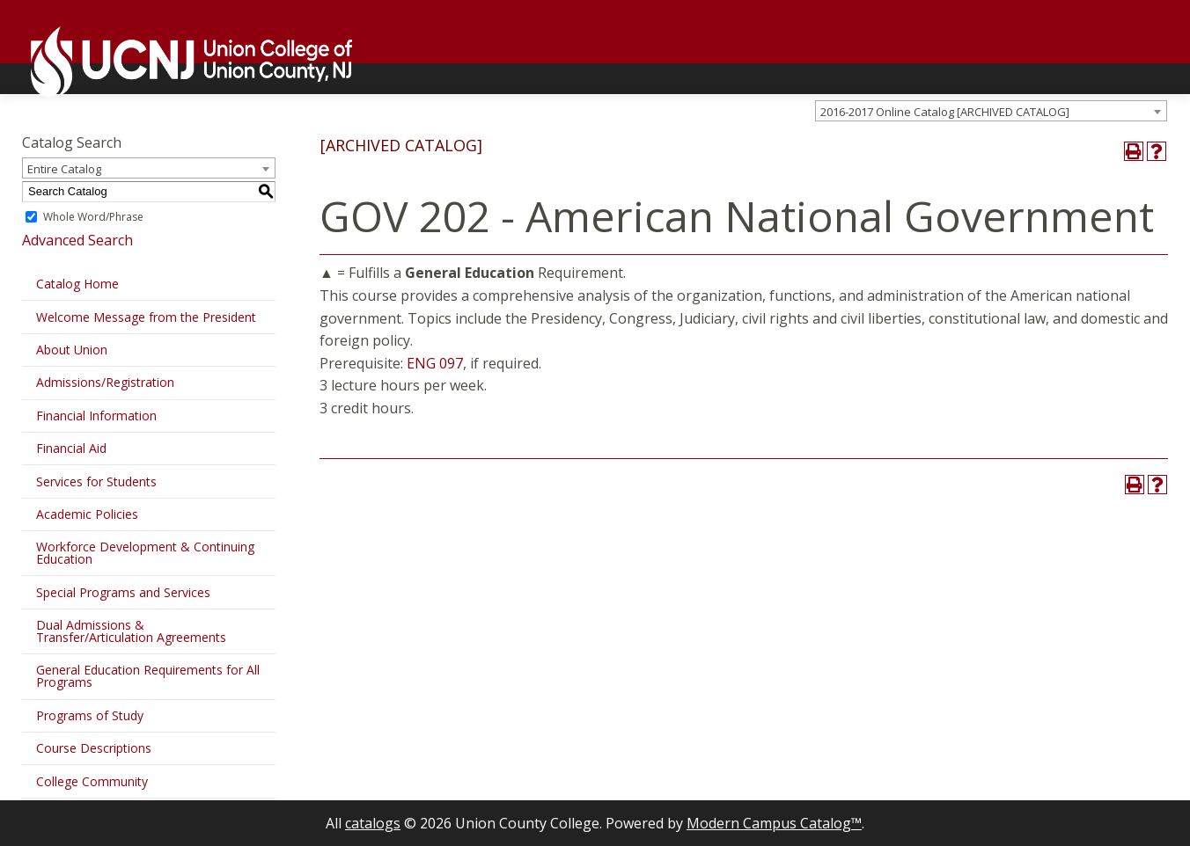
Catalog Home (77, 283)
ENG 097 (435, 363)
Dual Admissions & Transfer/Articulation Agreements (131, 630)
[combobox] (991, 110)
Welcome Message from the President (146, 317)
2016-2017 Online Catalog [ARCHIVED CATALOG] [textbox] (944, 112)
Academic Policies (87, 514)
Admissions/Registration (105, 382)
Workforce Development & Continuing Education (145, 552)
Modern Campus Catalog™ (774, 823)
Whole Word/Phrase (93, 216)
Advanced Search (77, 240)
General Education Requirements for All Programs (148, 675)
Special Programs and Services (123, 592)
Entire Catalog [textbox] (64, 169)
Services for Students (96, 481)
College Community (92, 781)
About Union (71, 349)
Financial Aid (71, 448)
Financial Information (96, 415)
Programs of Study (89, 715)
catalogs (372, 823)
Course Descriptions (93, 748)
